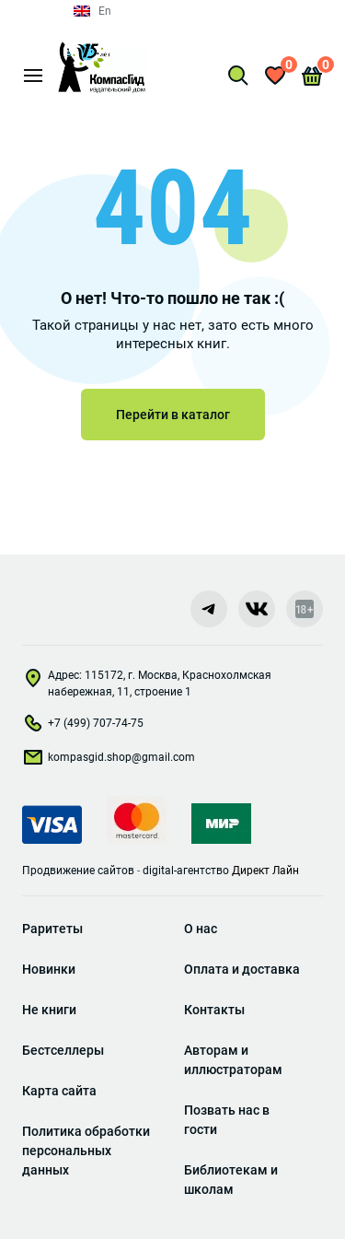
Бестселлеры (63, 1050)
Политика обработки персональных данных (86, 1150)
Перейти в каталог (173, 414)
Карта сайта (59, 1090)
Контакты (214, 1009)
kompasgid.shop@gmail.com (108, 761)
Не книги (49, 1009)
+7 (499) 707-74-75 (83, 727)
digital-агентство (186, 870)
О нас (200, 928)
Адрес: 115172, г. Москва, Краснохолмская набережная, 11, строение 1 (146, 683)
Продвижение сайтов (78, 870)
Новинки (48, 969)
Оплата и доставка (242, 969)
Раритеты (52, 928)
